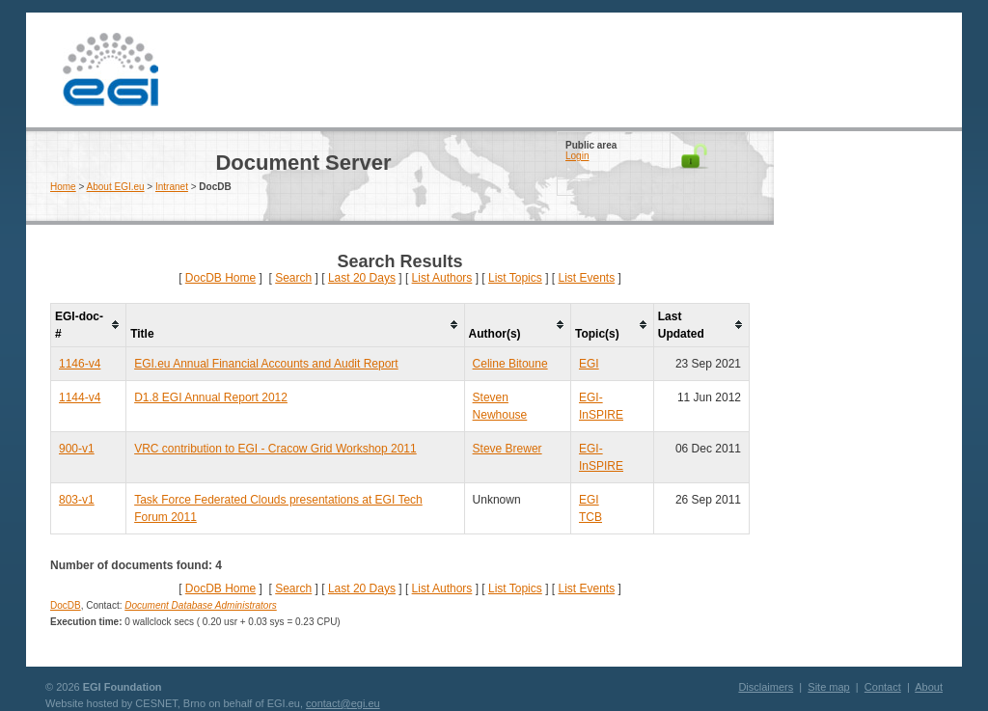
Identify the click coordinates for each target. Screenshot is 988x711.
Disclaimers (765, 687)
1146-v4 (79, 363)
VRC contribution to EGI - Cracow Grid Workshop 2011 (275, 448)
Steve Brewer (507, 448)
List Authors (442, 278)
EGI (110, 70)
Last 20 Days (362, 278)
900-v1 (77, 448)
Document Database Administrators (200, 605)
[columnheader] (88, 324)
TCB (590, 517)
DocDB (65, 605)
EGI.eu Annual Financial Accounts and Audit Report (266, 363)
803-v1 (77, 499)
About (929, 687)
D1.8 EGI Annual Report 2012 (211, 397)
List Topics (515, 278)
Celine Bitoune (510, 363)
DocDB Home (220, 278)
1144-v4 (79, 397)
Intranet (171, 186)
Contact (882, 687)
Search (293, 278)
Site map (828, 687)
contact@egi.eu (343, 703)
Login (577, 155)
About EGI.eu (116, 186)
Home (63, 186)
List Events (586, 278)
